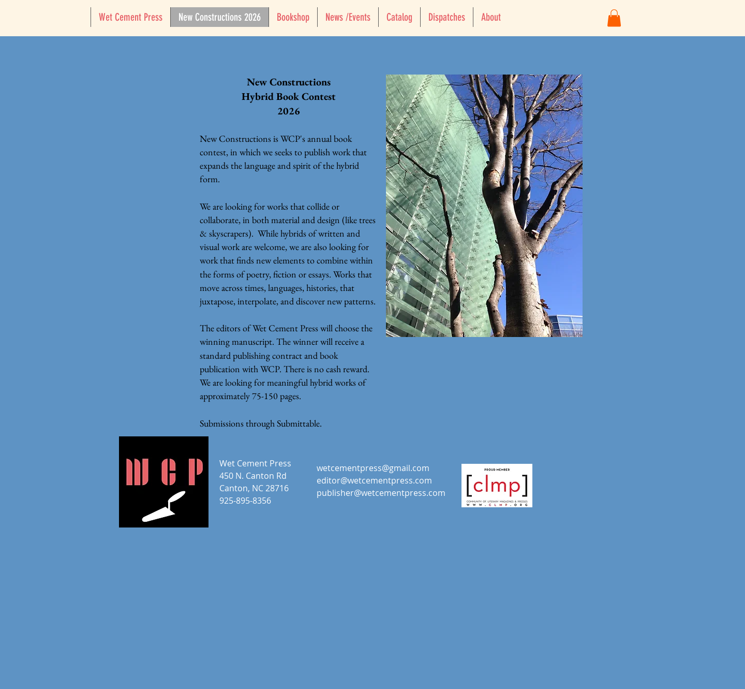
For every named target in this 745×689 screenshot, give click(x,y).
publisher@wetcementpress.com (381, 493)
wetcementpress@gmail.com (373, 468)
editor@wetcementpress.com (374, 480)
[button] (614, 17)
